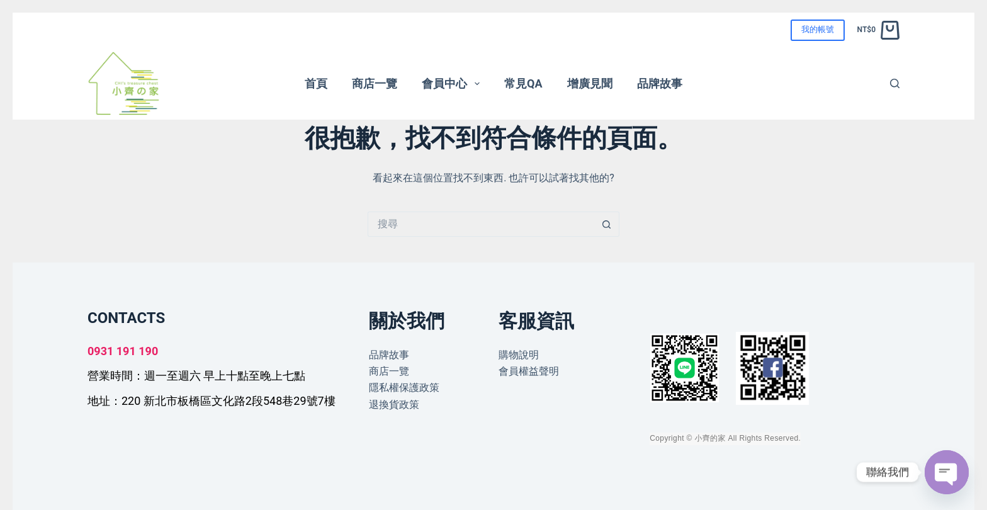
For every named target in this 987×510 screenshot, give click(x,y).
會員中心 (453, 83)
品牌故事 (659, 83)
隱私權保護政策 (404, 388)
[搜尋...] (481, 224)
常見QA (523, 83)
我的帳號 (817, 29)
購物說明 (519, 355)
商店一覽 (374, 83)
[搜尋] (895, 83)
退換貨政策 (394, 405)
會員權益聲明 (529, 371)
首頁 (316, 83)
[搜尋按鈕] (606, 224)
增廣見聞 (589, 83)
